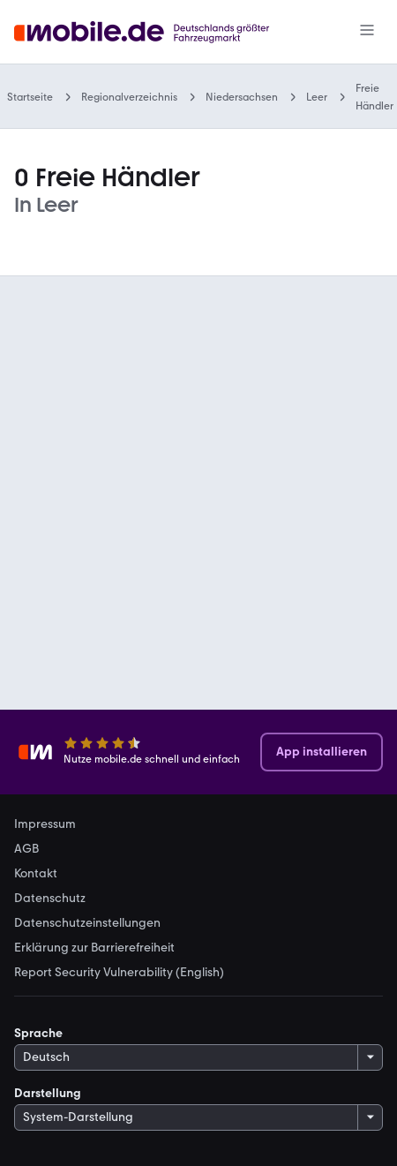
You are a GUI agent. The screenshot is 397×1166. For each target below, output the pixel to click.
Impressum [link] (45, 824)
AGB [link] (26, 849)
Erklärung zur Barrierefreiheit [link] (94, 948)
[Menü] (367, 31)
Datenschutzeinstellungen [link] (87, 923)
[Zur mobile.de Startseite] (157, 32)
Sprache (38, 1033)
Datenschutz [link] (50, 898)
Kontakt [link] (35, 874)
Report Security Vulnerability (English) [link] (119, 973)
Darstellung (47, 1093)
